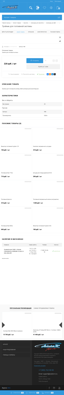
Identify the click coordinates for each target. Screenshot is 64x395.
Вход (51, 1)
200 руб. (48, 177)
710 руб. (16, 177)
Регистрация (58, 1)
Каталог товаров (32, 17)
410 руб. (48, 151)
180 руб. (48, 230)
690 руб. (16, 230)
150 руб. (16, 151)
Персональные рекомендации (20, 308)
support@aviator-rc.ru (50, 374)
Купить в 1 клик (43, 66)
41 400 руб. (38, 335)
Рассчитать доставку (28, 74)
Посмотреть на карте (39, 365)
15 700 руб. (8, 335)
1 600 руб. (48, 204)
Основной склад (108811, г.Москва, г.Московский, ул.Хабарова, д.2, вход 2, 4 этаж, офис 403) (14, 251)
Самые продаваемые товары (44, 308)
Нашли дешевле (13, 74)
